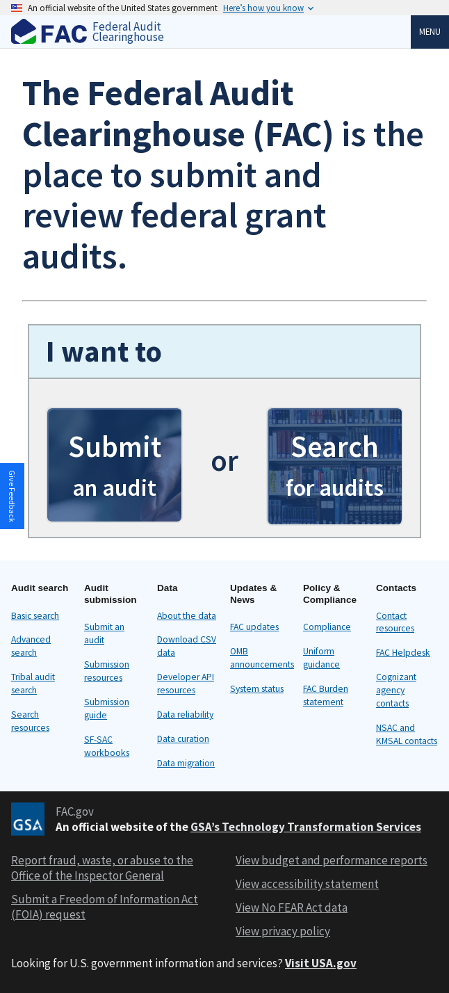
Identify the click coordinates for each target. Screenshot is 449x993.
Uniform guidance (321, 657)
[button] (114, 465)
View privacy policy (283, 931)
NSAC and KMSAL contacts (406, 734)
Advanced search (31, 646)
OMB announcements (262, 657)
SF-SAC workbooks (106, 746)
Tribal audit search (33, 683)
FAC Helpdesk (403, 653)
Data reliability (185, 714)
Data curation (183, 739)
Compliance (327, 627)
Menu (430, 31)
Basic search (35, 616)
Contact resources (395, 622)
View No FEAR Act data (292, 907)
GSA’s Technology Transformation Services (305, 826)
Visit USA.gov (321, 963)
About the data (186, 616)
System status (257, 689)
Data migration (186, 763)
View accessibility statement (307, 883)
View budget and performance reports (331, 860)
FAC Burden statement (325, 695)
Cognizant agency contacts (396, 690)
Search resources (30, 721)
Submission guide (106, 708)
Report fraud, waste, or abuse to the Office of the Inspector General (102, 868)
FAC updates (254, 627)
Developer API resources (185, 683)
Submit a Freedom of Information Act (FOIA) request (104, 906)
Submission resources (106, 671)
